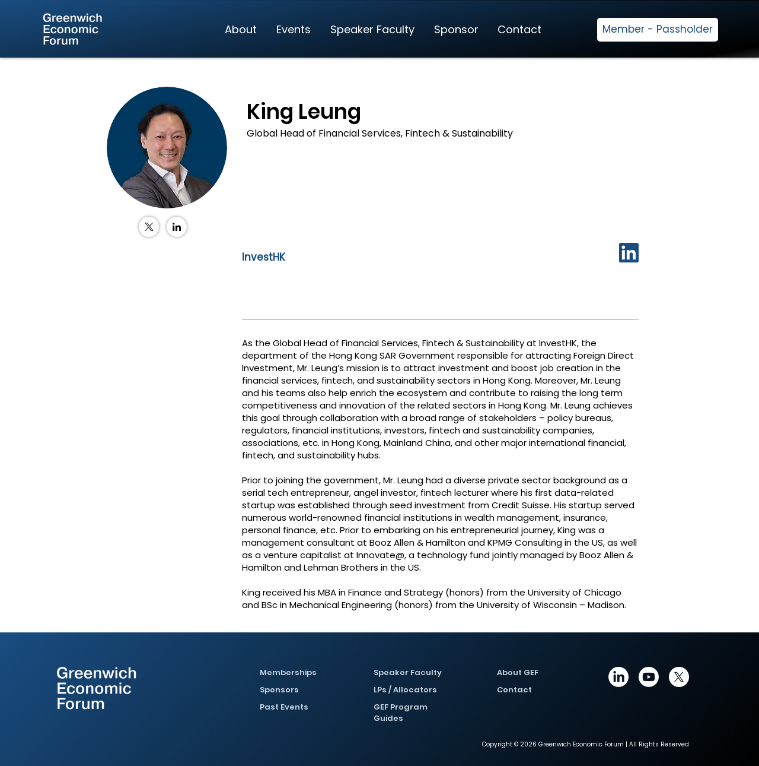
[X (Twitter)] (149, 227)
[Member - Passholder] (657, 30)
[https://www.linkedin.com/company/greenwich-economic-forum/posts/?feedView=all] (618, 677)
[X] (679, 677)
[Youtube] (649, 677)
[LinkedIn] (177, 227)
